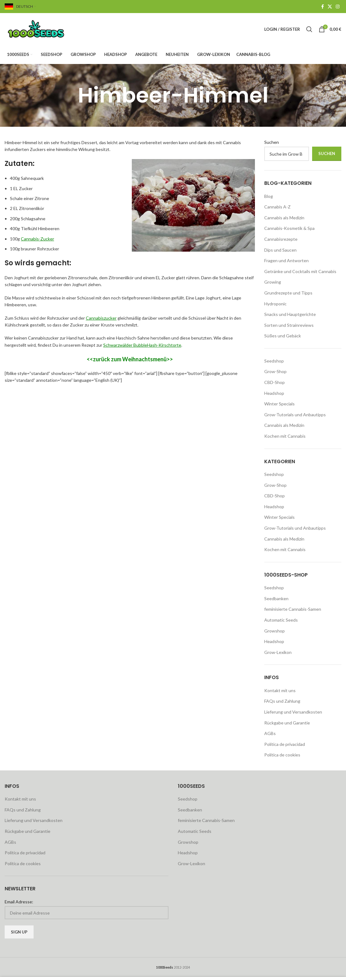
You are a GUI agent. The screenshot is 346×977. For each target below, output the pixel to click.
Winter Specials (279, 403)
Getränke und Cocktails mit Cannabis (300, 271)
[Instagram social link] (337, 6)
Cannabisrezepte (281, 239)
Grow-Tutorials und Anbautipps (295, 414)
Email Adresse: (19, 901)
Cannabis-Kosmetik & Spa (289, 228)
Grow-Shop (275, 371)
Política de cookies (282, 754)
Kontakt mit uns (280, 690)
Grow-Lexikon (278, 652)
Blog (268, 196)
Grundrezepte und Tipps (288, 292)
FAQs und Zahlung (282, 701)
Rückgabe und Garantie (287, 722)
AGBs (270, 733)
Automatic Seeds (281, 620)
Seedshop (274, 360)
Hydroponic (275, 303)
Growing (272, 282)
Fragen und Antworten (286, 260)
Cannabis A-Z (277, 206)
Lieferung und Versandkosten (293, 711)
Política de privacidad (284, 744)
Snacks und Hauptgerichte (290, 314)
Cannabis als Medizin (284, 217)
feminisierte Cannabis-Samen (292, 609)
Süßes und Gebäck (282, 335)
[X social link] (330, 6)
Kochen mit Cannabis (285, 436)
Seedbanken (276, 598)
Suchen (271, 142)
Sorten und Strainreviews (289, 325)
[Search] (309, 29)
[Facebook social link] (322, 6)
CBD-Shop (274, 382)
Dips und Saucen (280, 250)
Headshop (274, 393)
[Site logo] (43, 28)
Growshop (274, 630)
